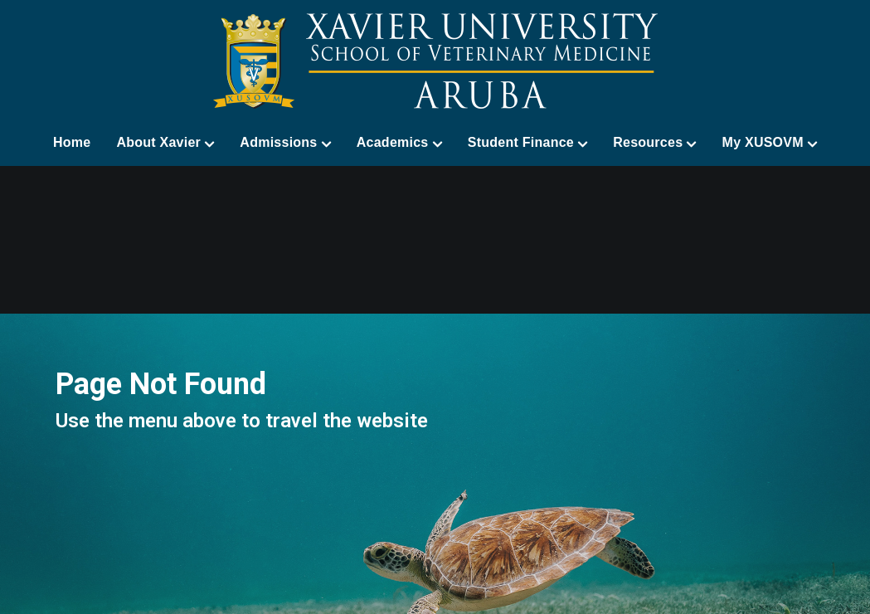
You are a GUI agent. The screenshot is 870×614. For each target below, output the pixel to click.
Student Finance (527, 143)
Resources (654, 143)
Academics (399, 143)
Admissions (285, 143)
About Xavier (165, 143)
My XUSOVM (770, 143)
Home (71, 142)
